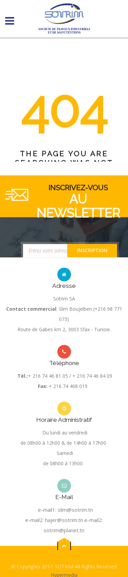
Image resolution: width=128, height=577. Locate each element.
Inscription (92, 252)
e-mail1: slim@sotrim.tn (65, 509)
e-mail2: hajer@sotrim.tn (54, 519)
